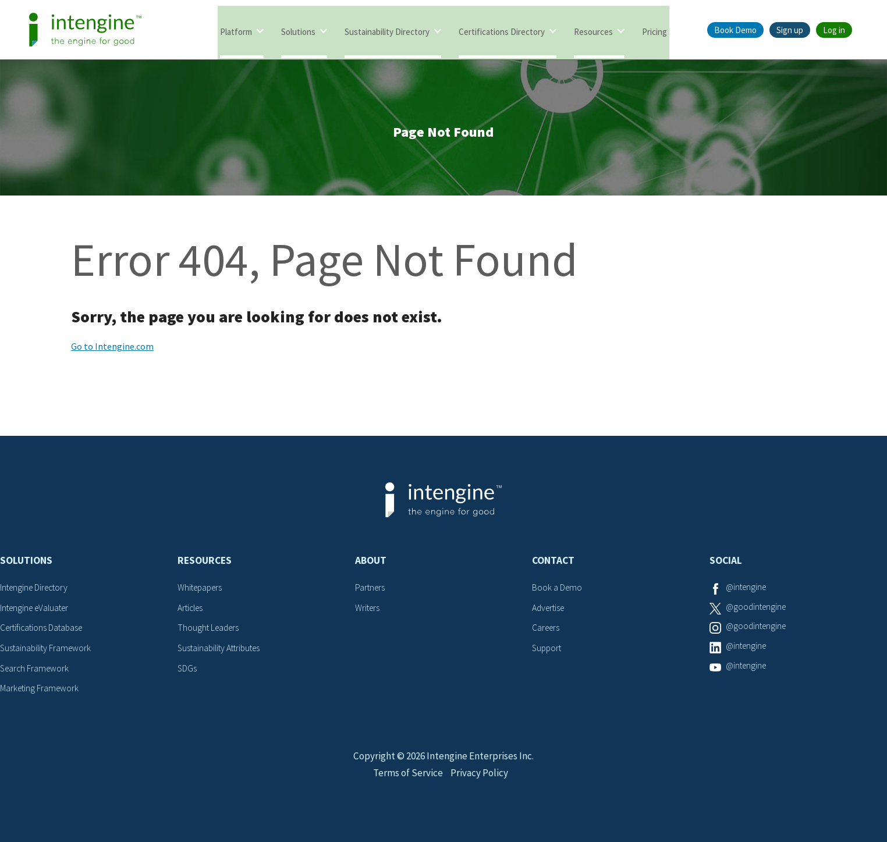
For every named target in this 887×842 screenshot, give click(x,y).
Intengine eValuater (37, 611)
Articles (191, 611)
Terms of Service (407, 787)
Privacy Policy (481, 787)
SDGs (187, 671)
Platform (236, 30)
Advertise (549, 611)
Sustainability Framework (47, 651)
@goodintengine (758, 611)
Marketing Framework (40, 691)
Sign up (789, 29)
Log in (834, 29)
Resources (593, 30)
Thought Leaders (210, 631)
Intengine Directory (36, 591)
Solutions (298, 30)
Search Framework (36, 671)
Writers (368, 611)
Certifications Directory (502, 30)
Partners (370, 591)
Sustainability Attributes (222, 651)
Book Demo (735, 29)
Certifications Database (43, 631)
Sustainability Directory (387, 30)
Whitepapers (202, 591)
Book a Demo (557, 591)
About (370, 564)
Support (547, 651)
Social (725, 564)
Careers (547, 631)
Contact (553, 564)
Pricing (654, 30)
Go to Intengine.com (112, 350)
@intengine (747, 591)
